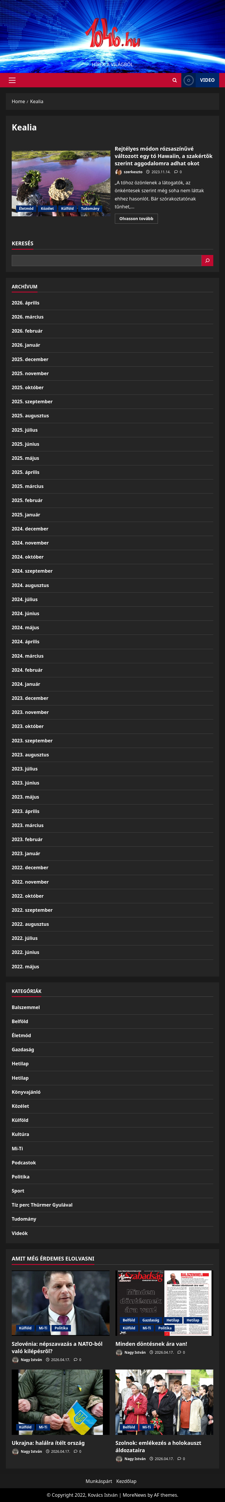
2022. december (30, 867)
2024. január (26, 684)
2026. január (26, 345)
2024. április (25, 641)
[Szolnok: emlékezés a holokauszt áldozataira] (164, 1402)
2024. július (25, 599)
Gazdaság (23, 1049)
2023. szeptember (32, 740)
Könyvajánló (26, 1092)
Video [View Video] (198, 80)
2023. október (28, 726)
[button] (12, 80)
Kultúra (20, 1134)
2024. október (28, 557)
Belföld (20, 1021)
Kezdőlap (126, 1481)
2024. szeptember (32, 571)
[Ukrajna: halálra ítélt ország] (61, 1402)
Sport (18, 1191)
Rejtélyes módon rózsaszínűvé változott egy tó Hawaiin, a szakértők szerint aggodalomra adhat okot (61, 183)
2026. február (27, 331)
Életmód (26, 208)
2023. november (30, 712)
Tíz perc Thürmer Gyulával (42, 1205)
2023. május (25, 797)
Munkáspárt (99, 1481)
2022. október (28, 896)
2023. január (26, 853)
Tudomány (90, 208)
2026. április (25, 303)
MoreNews (134, 1495)
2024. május (25, 627)
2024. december (30, 528)
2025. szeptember (32, 401)
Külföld (67, 208)
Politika (21, 1176)
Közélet (47, 208)
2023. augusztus (30, 754)
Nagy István (27, 1360)
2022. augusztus (30, 924)
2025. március (28, 486)
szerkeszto (129, 172)
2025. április (25, 472)
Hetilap (20, 1063)
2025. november (30, 373)
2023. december (30, 698)
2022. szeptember (32, 910)
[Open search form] (175, 80)
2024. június (25, 613)
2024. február (27, 670)
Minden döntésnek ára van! (151, 1343)
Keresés (22, 243)
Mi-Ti (17, 1148)
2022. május (25, 966)
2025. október (28, 387)
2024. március (28, 656)
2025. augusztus (30, 415)
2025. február (27, 500)
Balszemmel (26, 1007)
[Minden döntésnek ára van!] (164, 1303)
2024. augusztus (30, 585)
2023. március (28, 825)
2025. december (30, 359)
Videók (20, 1233)
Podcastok (24, 1162)
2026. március (28, 317)
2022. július (25, 938)
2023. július (25, 769)
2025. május (25, 458)
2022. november (30, 882)
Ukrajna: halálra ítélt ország (48, 1442)
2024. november (30, 543)
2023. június (25, 783)
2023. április (25, 811)
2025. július (25, 430)
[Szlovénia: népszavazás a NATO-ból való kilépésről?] (61, 1303)
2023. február (27, 839)
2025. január (26, 514)
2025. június (25, 444)
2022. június (25, 952)
